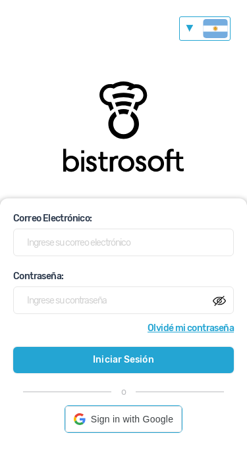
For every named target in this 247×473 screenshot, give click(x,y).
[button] (123, 419)
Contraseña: (38, 276)
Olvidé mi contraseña (191, 328)
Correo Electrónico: (52, 218)
